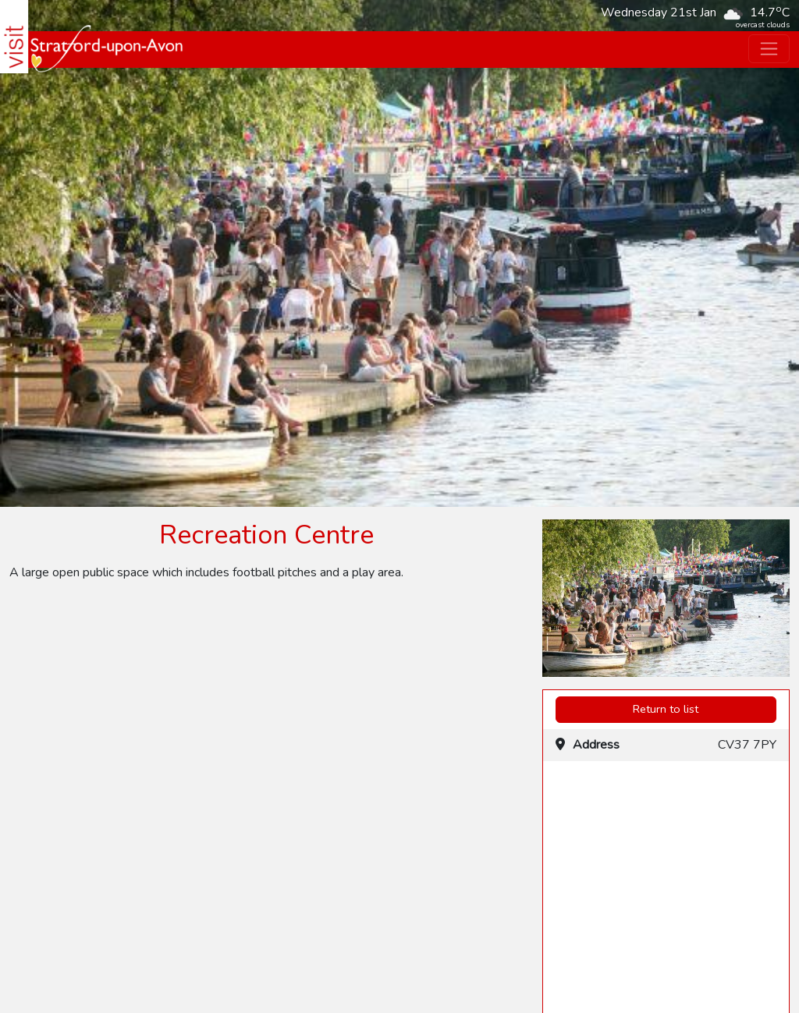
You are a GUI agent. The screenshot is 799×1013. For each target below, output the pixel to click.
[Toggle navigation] (769, 48)
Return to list (665, 709)
